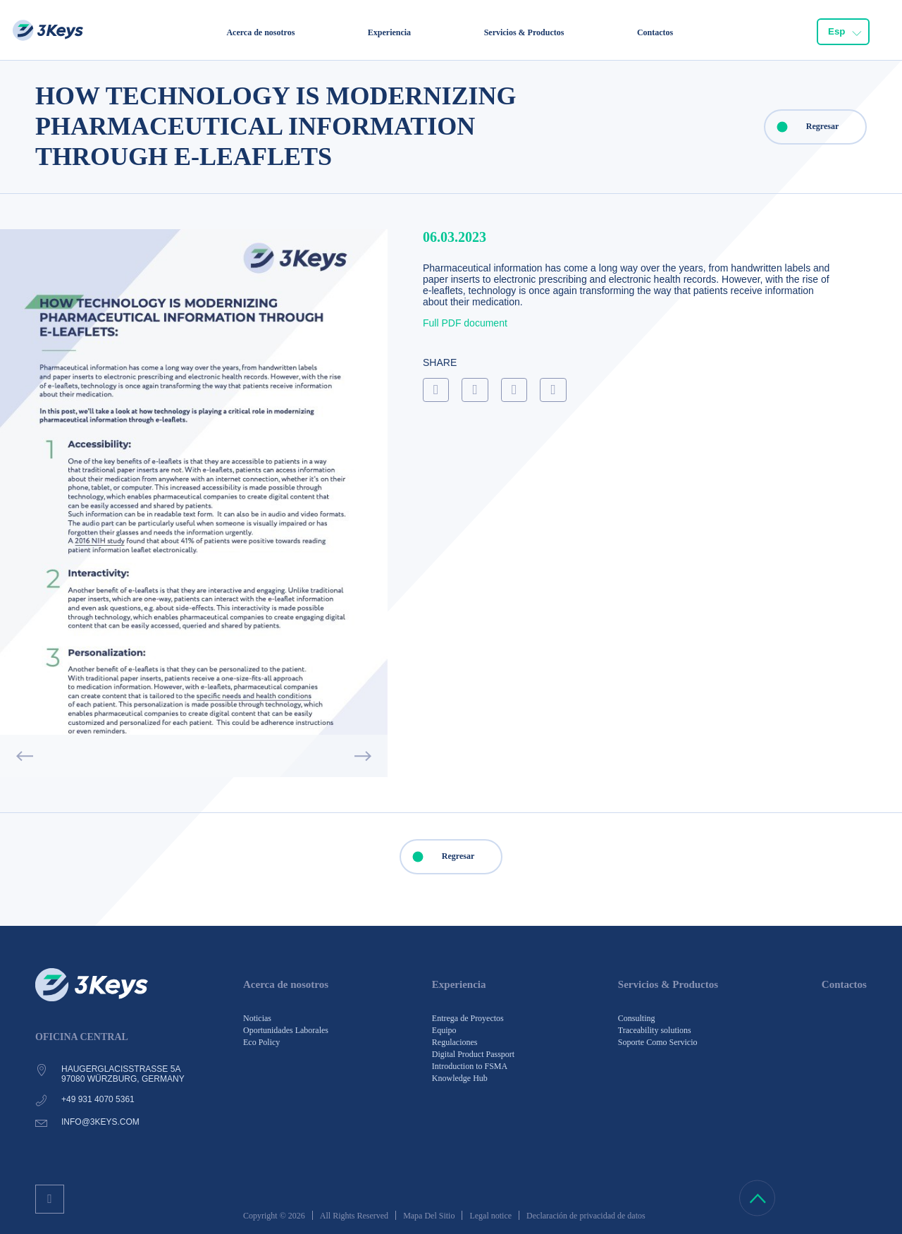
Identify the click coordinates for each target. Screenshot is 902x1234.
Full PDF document (465, 323)
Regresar (802, 127)
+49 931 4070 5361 (98, 1099)
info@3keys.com (100, 1122)
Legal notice (490, 1216)
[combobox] (843, 31)
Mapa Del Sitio (429, 1216)
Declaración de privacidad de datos (585, 1216)
